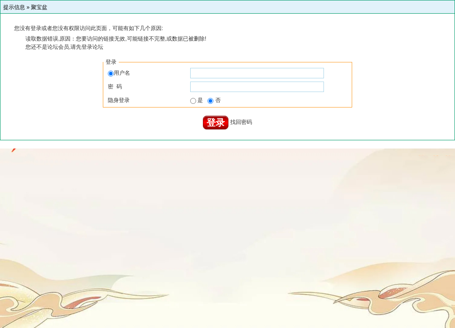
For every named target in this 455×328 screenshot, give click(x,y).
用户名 (119, 73)
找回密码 (241, 122)
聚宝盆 (39, 7)
